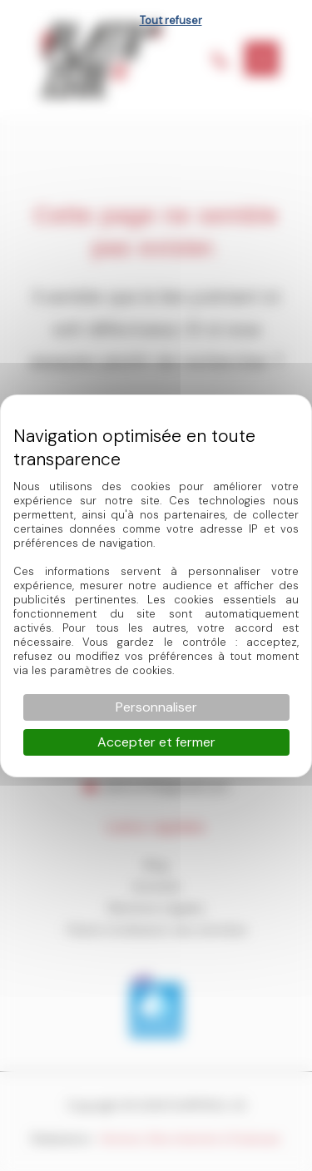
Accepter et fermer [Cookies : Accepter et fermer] (156, 742)
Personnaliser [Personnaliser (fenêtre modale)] (156, 707)
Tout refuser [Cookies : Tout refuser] (171, 20)
